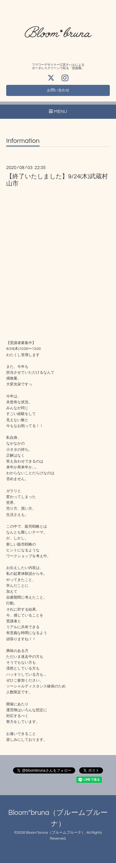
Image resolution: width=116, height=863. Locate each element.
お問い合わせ (58, 90)
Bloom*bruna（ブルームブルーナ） (55, 833)
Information (23, 141)
